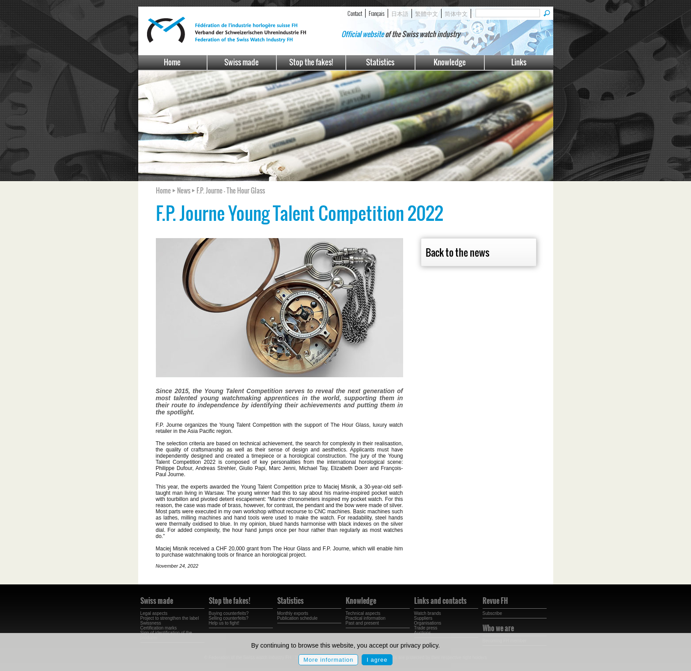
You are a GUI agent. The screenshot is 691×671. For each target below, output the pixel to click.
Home (172, 62)
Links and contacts (440, 600)
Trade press (426, 628)
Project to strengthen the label (169, 618)
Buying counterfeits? (229, 613)
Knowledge (450, 62)
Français (377, 13)
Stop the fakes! (311, 62)
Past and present (362, 623)
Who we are (498, 628)
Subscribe (492, 613)
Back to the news (457, 252)
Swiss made (241, 62)
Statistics (380, 62)
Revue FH (495, 600)
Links (518, 62)
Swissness (150, 623)
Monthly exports (293, 613)
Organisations (428, 623)
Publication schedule (297, 618)
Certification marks (158, 628)
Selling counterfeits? (229, 618)
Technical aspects (363, 613)
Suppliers (423, 618)
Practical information (366, 618)
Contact (354, 13)
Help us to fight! (224, 623)
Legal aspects (154, 613)
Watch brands (427, 613)
